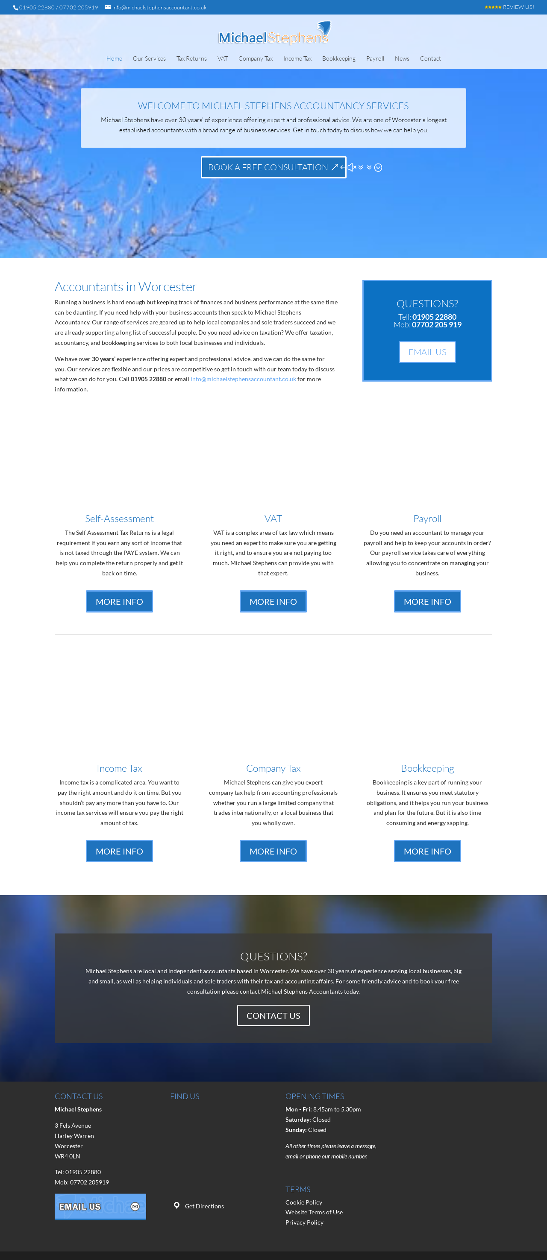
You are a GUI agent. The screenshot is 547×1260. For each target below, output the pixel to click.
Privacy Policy (304, 1222)
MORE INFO (119, 601)
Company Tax (255, 58)
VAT (223, 58)
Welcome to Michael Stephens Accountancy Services (273, 105)
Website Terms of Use (314, 1212)
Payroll (375, 58)
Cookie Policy (303, 1202)
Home (114, 58)
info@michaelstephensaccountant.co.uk (243, 378)
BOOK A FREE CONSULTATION (268, 167)
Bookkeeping (339, 58)
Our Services (149, 58)
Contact (430, 58)
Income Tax (297, 58)
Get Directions (204, 1206)
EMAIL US (427, 352)
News (402, 58)
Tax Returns (191, 58)
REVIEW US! (509, 7)
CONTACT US (273, 1015)
